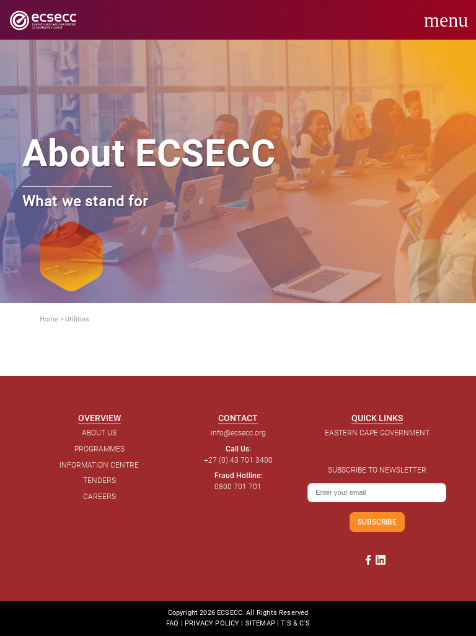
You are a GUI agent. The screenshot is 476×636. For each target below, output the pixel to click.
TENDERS (99, 480)
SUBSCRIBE (377, 521)
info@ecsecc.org (238, 433)
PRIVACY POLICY (212, 623)
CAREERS (99, 496)
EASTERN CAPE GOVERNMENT (377, 433)
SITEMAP (260, 623)
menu (446, 20)
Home (49, 319)
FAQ (172, 623)
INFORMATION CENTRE (99, 465)
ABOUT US (99, 433)
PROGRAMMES (99, 449)
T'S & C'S (295, 623)
